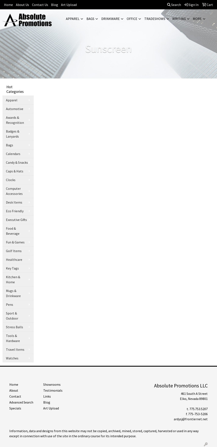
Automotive (14, 109)
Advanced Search (21, 402)
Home (8, 5)
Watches (12, 358)
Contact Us (40, 5)
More (197, 19)
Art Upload (69, 5)
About (13, 390)
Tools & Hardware (13, 338)
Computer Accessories (14, 191)
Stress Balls (14, 327)
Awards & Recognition (15, 120)
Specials (15, 408)
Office (132, 19)
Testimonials (53, 390)
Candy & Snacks (17, 162)
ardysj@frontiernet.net (191, 419)
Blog (54, 5)
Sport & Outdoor (12, 315)
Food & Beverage (12, 231)
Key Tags (12, 268)
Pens (9, 304)
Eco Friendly (15, 211)
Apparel (72, 19)
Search (174, 5)
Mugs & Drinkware (13, 293)
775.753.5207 (198, 409)
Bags (90, 19)
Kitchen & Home (13, 279)
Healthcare (14, 259)
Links (47, 396)
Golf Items (14, 251)
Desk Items (14, 202)
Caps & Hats (14, 171)
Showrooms (52, 384)
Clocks (10, 180)
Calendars (13, 154)
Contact (15, 396)
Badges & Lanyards (12, 133)
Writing (179, 19)
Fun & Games (15, 242)
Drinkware (110, 19)
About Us (22, 5)
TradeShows (154, 19)
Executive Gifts (16, 220)
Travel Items (15, 349)
